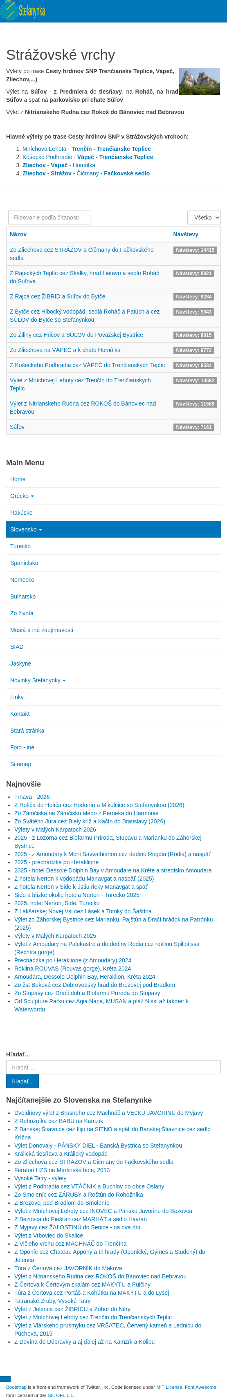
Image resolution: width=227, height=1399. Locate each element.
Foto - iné (22, 747)
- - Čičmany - (86, 173)
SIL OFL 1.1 (60, 1395)
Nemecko (22, 579)
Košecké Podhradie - (87, 157)
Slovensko (26, 529)
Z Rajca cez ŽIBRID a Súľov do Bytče (58, 296)
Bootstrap (16, 1387)
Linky (17, 697)
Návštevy (186, 234)
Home (17, 479)
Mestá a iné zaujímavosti (41, 630)
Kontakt (19, 714)
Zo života (22, 613)
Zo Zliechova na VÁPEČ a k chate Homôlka (65, 350)
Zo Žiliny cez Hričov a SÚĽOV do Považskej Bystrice (76, 335)
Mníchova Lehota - (86, 149)
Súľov (17, 427)
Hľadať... (18, 1054)
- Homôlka (58, 165)
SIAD (17, 646)
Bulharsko (23, 596)
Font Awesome (200, 1387)
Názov (18, 234)
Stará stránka (27, 730)
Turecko (20, 546)
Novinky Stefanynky (38, 680)
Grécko (22, 496)
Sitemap (20, 764)
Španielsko (24, 563)
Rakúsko (21, 512)
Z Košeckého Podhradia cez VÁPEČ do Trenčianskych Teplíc (87, 365)
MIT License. (170, 1387)
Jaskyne (20, 663)
